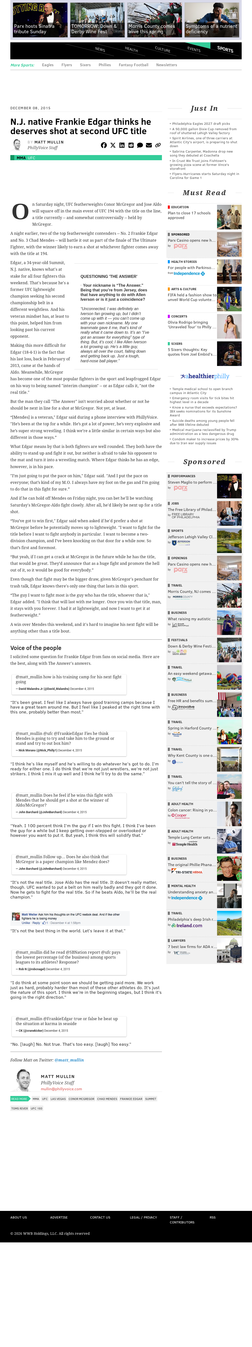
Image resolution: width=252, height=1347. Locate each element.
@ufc (48, 733)
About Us (18, 1217)
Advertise (59, 1217)
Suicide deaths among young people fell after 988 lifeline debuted (202, 422)
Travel (176, 585)
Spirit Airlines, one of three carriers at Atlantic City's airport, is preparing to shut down (203, 142)
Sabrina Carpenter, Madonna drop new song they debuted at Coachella (201, 153)
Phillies (105, 64)
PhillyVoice (44, 51)
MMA (21, 157)
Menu (18, 51)
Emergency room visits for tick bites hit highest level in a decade (202, 400)
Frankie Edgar (131, 1099)
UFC (31, 157)
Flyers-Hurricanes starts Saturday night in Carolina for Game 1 (204, 175)
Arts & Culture (183, 289)
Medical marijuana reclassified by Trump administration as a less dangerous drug (203, 431)
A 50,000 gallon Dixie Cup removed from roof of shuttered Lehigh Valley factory (203, 131)
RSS (213, 1217)
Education (180, 207)
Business (179, 612)
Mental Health (183, 886)
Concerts (179, 316)
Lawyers (178, 940)
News (100, 49)
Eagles (48, 64)
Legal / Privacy (143, 1217)
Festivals (179, 640)
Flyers (67, 64)
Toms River (19, 1108)
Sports (225, 49)
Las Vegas (58, 1099)
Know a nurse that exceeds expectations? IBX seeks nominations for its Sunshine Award (203, 411)
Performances (183, 476)
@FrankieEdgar (68, 733)
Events (194, 49)
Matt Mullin (49, 141)
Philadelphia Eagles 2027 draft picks (201, 123)
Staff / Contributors (182, 1219)
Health (131, 49)
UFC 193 (36, 1108)
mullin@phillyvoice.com (61, 1088)
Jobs (175, 503)
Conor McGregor (81, 1099)
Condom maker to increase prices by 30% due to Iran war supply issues (204, 441)
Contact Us (100, 1217)
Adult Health (182, 804)
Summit (150, 1099)
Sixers (85, 64)
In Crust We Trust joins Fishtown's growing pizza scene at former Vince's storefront (199, 164)
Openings (179, 558)
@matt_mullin (29, 677)
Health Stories (184, 261)
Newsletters (166, 64)
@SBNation (76, 952)
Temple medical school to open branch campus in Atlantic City (201, 390)
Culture (162, 49)
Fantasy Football (133, 64)
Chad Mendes (107, 1099)
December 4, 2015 (82, 689)
